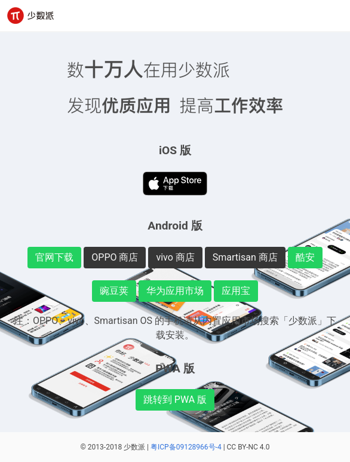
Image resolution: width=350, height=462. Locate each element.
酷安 (305, 257)
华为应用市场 (175, 290)
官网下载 (54, 257)
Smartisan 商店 (245, 257)
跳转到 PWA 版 (175, 399)
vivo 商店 (175, 257)
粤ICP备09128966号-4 (186, 447)
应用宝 (236, 290)
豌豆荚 (114, 290)
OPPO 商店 (114, 257)
